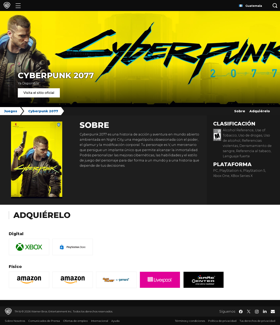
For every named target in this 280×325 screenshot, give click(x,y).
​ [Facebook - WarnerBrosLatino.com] (240, 311)
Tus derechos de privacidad (257, 320)
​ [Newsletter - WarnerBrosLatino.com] (272, 311)
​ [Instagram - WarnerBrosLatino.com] (256, 311)
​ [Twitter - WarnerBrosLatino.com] (248, 311)
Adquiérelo (259, 111)
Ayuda (115, 320)
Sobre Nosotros (15, 320)
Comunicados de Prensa (44, 320)
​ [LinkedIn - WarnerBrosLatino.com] (264, 311)
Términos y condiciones (190, 320)
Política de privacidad (222, 320)
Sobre (239, 111)
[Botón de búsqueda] (275, 5)
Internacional (99, 320)
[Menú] (18, 5)
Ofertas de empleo (75, 320)
